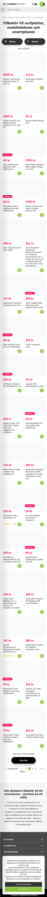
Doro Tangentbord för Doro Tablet (12, 249)
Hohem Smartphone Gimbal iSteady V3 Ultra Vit (11, 81)
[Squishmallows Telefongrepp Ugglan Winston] (34, 540)
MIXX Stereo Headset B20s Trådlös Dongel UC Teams (35, 167)
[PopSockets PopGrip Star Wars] (34, 62)
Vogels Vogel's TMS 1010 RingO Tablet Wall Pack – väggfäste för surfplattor (11, 427)
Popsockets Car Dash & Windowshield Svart (35, 736)
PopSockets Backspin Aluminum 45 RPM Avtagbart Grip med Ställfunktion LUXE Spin (35, 474)
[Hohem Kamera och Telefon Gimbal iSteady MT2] (34, 189)
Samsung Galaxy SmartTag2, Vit (10, 516)
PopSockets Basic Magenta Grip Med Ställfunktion (11, 208)
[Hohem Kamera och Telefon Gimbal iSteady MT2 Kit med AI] (12, 103)
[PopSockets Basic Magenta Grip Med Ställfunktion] (12, 189)
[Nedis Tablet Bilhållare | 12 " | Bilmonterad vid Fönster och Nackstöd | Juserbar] (12, 581)
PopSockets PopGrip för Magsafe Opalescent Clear (34, 647)
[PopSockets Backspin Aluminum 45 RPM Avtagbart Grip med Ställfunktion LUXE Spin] (34, 452)
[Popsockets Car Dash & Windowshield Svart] (34, 717)
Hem (5, 17)
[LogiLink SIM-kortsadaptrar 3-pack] (34, 366)
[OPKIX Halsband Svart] (34, 327)
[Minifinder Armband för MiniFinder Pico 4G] (12, 366)
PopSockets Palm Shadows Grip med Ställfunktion (11, 691)
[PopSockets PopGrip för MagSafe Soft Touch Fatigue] (34, 581)
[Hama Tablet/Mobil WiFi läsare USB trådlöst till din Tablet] (34, 285)
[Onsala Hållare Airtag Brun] (34, 103)
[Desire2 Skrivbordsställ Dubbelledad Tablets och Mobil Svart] (12, 627)
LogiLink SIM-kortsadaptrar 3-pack (35, 385)
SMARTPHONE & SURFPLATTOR (19, 17)
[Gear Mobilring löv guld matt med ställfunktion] (12, 147)
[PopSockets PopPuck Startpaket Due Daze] (12, 285)
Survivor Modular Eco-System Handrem (33, 517)
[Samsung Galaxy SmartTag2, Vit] (12, 498)
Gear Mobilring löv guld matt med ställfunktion (10, 167)
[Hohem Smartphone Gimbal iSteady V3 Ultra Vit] (12, 62)
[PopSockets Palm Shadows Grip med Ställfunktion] (12, 671)
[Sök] (23, 9)
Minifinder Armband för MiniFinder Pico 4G (12, 385)
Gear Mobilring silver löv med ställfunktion (12, 346)
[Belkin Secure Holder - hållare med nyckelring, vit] (12, 452)
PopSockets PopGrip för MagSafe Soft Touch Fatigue (34, 601)
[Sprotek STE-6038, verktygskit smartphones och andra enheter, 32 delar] (34, 671)
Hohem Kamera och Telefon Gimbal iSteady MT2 (34, 208)
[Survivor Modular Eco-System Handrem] (34, 498)
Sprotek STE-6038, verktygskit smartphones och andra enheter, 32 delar (33, 693)
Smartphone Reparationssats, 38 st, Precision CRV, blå (11, 559)
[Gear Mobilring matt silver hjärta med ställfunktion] (34, 406)
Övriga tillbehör (38, 17)
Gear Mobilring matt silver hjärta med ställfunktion (34, 425)
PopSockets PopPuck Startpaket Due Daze (12, 304)
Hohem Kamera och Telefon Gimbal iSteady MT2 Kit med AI (12, 124)
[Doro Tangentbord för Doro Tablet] (12, 230)
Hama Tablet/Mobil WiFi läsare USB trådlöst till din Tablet (34, 305)
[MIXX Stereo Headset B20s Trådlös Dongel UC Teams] (34, 147)
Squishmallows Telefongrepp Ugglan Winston (34, 559)
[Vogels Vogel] (12, 406)
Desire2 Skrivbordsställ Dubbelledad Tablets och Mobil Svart (11, 648)
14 (42, 769)
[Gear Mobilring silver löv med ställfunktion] (12, 327)
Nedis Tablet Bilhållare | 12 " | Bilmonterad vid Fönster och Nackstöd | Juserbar (11, 603)
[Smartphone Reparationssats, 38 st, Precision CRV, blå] (12, 540)
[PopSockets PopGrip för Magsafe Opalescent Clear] (34, 627)
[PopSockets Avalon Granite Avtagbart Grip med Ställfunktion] (12, 717)
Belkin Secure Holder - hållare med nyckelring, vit (11, 471)
